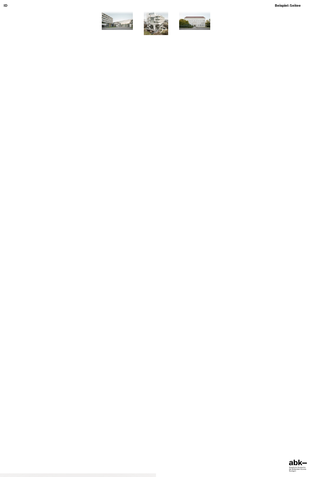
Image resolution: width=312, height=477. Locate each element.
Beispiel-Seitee (288, 5)
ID (5, 5)
